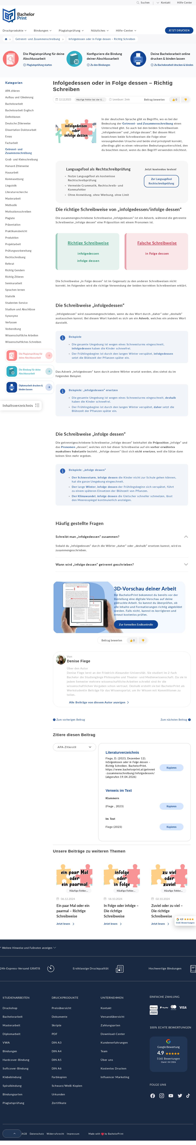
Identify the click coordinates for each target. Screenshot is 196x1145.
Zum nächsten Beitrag (174, 719)
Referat (9, 263)
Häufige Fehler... (78, 890)
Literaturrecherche (16, 192)
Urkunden (58, 1094)
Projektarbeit (13, 244)
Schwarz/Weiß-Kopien (67, 1085)
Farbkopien (59, 1077)
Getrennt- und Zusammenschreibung (18, 151)
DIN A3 (57, 1042)
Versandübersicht (113, 1016)
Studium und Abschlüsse (20, 309)
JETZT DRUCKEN (179, 30)
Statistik (10, 296)
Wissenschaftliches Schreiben (23, 341)
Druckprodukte (13, 30)
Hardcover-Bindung (16, 1059)
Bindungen (41, 30)
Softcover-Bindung (16, 1068)
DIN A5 (57, 1059)
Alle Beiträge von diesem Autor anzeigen (97, 702)
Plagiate (10, 218)
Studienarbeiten (16, 997)
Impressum (73, 1133)
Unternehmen (112, 997)
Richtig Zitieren (14, 276)
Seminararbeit (13, 283)
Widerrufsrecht (55, 1133)
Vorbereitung (13, 328)
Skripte (57, 1025)
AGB (24, 1133)
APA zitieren (12, 90)
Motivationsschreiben (18, 211)
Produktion (12, 237)
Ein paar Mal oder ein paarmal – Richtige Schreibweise (72, 910)
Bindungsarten (12, 1094)
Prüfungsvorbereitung (18, 250)
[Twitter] (180, 1095)
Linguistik (11, 185)
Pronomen (68, 447)
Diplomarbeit (12, 1033)
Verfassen (11, 322)
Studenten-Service (16, 302)
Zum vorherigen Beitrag (70, 719)
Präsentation (13, 224)
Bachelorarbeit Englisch (19, 110)
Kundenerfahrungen (114, 1042)
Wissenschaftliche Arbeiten (21, 335)
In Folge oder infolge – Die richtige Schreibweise (121, 910)
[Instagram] (162, 1095)
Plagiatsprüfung (69, 30)
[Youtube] (171, 1095)
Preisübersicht (61, 1008)
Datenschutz (37, 1133)
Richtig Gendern (15, 270)
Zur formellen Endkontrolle (136, 624)
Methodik (11, 205)
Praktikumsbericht (16, 231)
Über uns (107, 1059)
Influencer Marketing (115, 1077)
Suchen (145, 2)
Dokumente (59, 1016)
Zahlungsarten (110, 1025)
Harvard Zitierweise (17, 165)
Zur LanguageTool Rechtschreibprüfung (161, 181)
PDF (55, 1033)
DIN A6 (57, 1068)
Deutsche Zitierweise (18, 123)
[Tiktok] (188, 1095)
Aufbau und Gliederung (19, 97)
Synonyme (11, 315)
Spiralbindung (12, 1085)
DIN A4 (57, 1051)
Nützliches (98, 30)
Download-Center (113, 1033)
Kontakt (165, 2)
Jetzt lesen (63, 923)
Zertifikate (59, 1102)
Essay (8, 136)
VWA (6, 1042)
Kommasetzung (14, 179)
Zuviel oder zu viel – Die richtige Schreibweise (167, 910)
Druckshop (10, 1008)
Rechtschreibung (15, 257)
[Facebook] (152, 1095)
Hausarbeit (11, 172)
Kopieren (171, 767)
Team (104, 1051)
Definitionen (12, 116)
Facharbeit (11, 142)
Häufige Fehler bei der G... (90, 99)
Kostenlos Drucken (114, 1068)
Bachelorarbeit (14, 103)
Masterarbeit (13, 198)
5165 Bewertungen (168, 1058)
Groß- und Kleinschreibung (21, 159)
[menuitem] (10, 1133)
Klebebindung (12, 1077)
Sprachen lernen (15, 289)
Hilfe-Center (184, 2)
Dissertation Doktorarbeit (20, 129)
